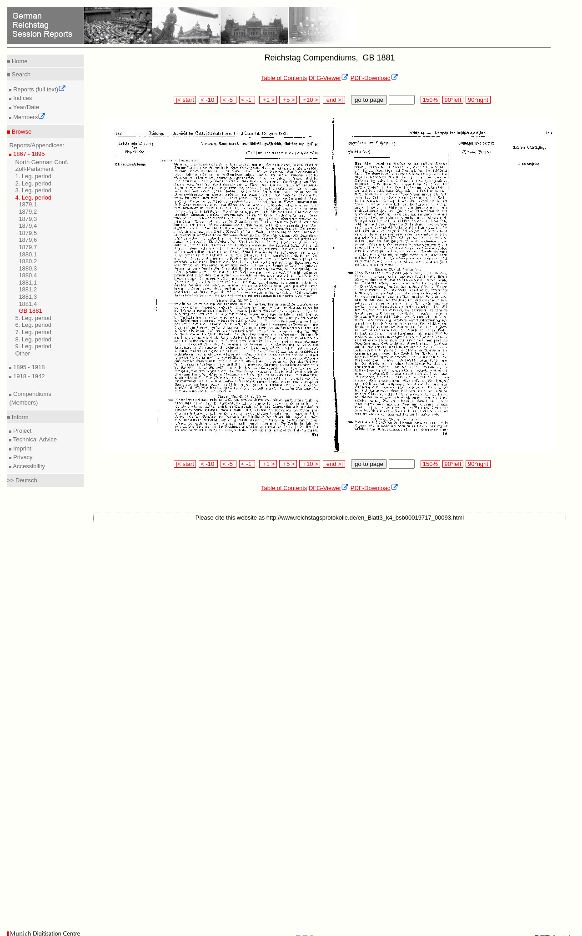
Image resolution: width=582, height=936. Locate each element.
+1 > (268, 99)
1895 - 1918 (28, 367)
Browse (20, 131)
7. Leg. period (33, 332)
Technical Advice (34, 439)
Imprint (21, 448)
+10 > (310, 99)
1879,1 (28, 204)
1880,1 (28, 254)
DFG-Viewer (329, 78)
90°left (453, 99)
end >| (334, 99)
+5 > (288, 99)
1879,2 (28, 211)
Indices (21, 98)
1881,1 (28, 282)
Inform (19, 417)
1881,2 (28, 289)
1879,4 (28, 225)
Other (22, 353)
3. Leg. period (33, 190)
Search (20, 74)
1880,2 (28, 261)
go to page (369, 99)
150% (430, 99)
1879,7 (28, 247)
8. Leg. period (33, 339)
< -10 (208, 99)
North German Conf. (41, 162)
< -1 (247, 99)
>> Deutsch (22, 480)
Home (18, 61)
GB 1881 (30, 310)
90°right (478, 99)
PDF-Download (374, 78)
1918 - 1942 (28, 376)
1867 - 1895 (28, 153)
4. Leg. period (33, 197)
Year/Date (25, 107)
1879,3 (28, 218)
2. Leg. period (33, 183)
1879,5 (28, 233)
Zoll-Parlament (34, 168)
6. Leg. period (33, 324)
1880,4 (28, 275)
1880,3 (28, 268)
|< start (185, 99)
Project (21, 430)
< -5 (228, 99)
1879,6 (28, 239)
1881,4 (28, 303)
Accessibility (28, 466)
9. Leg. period (33, 346)
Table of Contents (284, 78)
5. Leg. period (33, 318)
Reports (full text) (38, 89)
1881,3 (28, 296)
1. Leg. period (33, 176)
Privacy (21, 457)
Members (28, 117)
